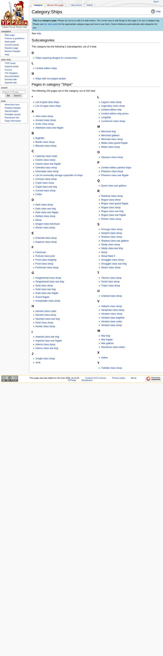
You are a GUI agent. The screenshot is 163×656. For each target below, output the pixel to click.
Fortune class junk (45, 256)
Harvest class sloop (45, 315)
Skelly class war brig (112, 248)
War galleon (107, 343)
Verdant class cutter (111, 321)
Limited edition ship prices (114, 113)
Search (4, 88)
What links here (12, 104)
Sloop (104, 252)
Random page (11, 48)
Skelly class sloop (110, 244)
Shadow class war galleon (115, 240)
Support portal (11, 66)
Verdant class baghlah (113, 317)
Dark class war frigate (46, 212)
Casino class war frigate (48, 164)
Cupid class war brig (46, 186)
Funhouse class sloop (47, 267)
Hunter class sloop (45, 326)
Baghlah (39, 138)
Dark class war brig (45, 208)
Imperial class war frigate (48, 340)
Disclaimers (87, 380)
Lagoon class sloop (111, 102)
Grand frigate (42, 297)
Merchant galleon (110, 135)
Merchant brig (108, 131)
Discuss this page (55, 5)
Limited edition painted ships (116, 167)
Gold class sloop (44, 285)
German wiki (11, 79)
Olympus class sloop (112, 157)
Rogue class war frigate (113, 215)
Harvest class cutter (45, 311)
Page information (13, 121)
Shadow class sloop (111, 237)
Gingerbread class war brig (49, 281)
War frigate (107, 339)
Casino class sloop (45, 160)
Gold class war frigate (46, 293)
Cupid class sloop (44, 183)
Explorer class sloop (46, 242)
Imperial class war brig (47, 336)
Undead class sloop (111, 296)
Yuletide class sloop (111, 368)
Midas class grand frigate (114, 143)
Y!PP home (10, 63)
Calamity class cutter (46, 156)
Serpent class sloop (111, 233)
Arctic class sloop (44, 124)
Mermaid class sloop (112, 139)
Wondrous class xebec (113, 347)
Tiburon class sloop (111, 278)
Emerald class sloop (46, 238)
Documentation (12, 76)
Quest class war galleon (113, 185)
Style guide (10, 41)
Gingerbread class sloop (48, 278)
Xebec (104, 357)
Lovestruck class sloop (113, 121)
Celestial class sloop (46, 167)
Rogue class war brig (112, 211)
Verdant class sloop (111, 325)
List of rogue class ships (48, 106)
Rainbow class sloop (112, 196)
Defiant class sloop (45, 216)
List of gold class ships (47, 102)
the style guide (51, 24)
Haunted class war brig (47, 319)
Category (38, 5)
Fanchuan (40, 252)
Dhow (38, 220)
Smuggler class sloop (112, 259)
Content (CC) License (95, 378)
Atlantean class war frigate (49, 127)
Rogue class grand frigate (114, 203)
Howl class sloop (44, 322)
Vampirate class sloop (112, 310)
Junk (38, 362)
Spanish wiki (11, 82)
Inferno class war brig (46, 348)
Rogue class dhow (111, 199)
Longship (106, 117)
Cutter (38, 194)
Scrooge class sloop (111, 229)
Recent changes (12, 51)
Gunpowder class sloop (47, 300)
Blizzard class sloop (45, 145)
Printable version (13, 114)
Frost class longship (45, 259)
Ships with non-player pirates (50, 78)
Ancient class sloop (45, 120)
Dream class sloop (45, 227)
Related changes (13, 108)
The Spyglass (11, 73)
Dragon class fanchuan (47, 224)
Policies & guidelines (14, 38)
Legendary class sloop (113, 106)
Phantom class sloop (112, 171)
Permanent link (12, 117)
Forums (8, 70)
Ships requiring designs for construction (56, 58)
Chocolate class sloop (47, 171)
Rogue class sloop (111, 207)
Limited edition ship (111, 109)
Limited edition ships (46, 68)
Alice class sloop (44, 116)
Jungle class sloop (45, 358)
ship (39, 33)
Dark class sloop (44, 204)
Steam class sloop (110, 267)
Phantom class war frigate (114, 175)
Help (158, 11)
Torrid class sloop (110, 281)
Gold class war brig (45, 289)
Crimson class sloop (46, 179)
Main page (10, 35)
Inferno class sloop (45, 344)
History (90, 5)
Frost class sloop (44, 263)
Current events (12, 45)
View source (76, 5)
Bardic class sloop (45, 142)
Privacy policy (118, 378)
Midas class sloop (110, 147)
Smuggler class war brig (113, 263)
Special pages (11, 111)
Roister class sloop (111, 219)
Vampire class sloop (111, 313)
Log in (156, 1)
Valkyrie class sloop (111, 306)
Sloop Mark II (108, 256)
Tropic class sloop (110, 285)
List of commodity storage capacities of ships (59, 175)
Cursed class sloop (45, 190)
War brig (105, 335)
